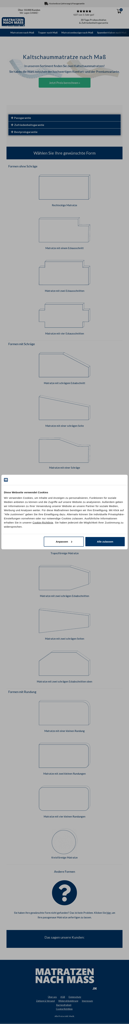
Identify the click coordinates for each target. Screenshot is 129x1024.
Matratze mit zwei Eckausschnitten (64, 290)
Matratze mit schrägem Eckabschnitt (64, 383)
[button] (64, 117)
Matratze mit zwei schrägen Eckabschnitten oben (64, 681)
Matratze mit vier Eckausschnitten (64, 333)
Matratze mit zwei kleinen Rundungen (64, 773)
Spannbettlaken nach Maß (112, 32)
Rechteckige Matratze (64, 205)
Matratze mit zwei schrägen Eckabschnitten (64, 595)
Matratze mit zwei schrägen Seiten (64, 638)
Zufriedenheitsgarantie (29, 124)
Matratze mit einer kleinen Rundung (64, 730)
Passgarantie (22, 117)
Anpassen (64, 541)
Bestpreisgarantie (25, 131)
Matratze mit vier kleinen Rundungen (64, 816)
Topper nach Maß (48, 32)
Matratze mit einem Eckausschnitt (64, 248)
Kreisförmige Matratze (64, 857)
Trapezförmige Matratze (64, 553)
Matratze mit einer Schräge (64, 467)
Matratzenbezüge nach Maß (77, 32)
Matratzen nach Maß (22, 32)
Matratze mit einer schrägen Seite (64, 425)
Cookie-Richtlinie (43, 522)
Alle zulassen (105, 541)
